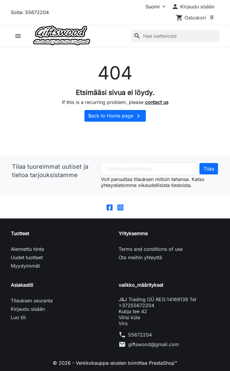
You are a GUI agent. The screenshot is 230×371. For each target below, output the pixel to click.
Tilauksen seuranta (32, 301)
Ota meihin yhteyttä (140, 257)
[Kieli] (150, 6)
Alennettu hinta (27, 249)
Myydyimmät (25, 266)
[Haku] (175, 36)
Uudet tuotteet (27, 257)
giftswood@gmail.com (153, 344)
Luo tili (18, 317)
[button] (193, 6)
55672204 (140, 335)
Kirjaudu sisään (28, 309)
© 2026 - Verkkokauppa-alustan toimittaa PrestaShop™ (115, 363)
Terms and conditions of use (151, 249)
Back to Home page (115, 116)
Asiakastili (22, 285)
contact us (156, 102)
